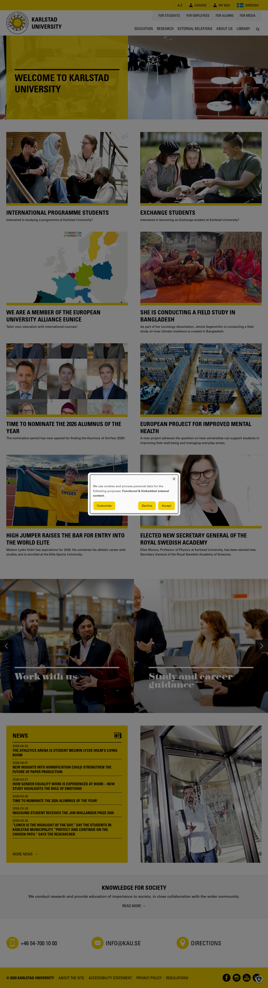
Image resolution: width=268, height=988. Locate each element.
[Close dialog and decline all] (174, 477)
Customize (104, 506)
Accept (166, 506)
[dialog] (134, 494)
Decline (147, 506)
